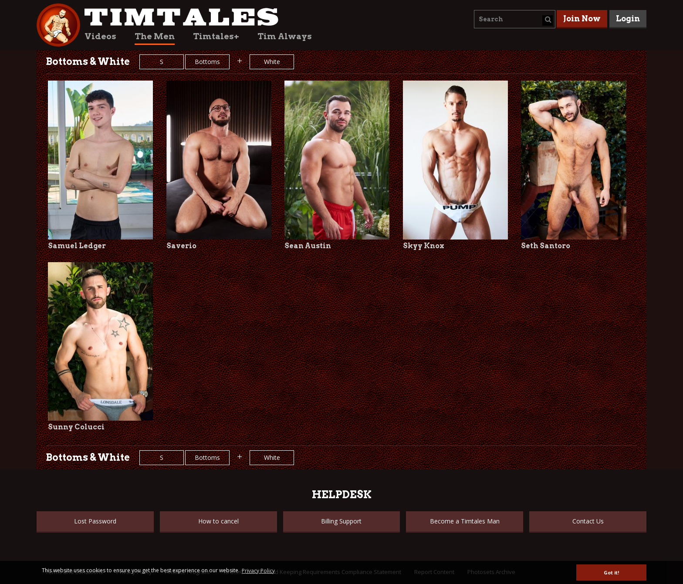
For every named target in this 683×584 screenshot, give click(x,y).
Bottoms (207, 61)
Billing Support (341, 521)
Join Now (582, 18)
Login (628, 18)
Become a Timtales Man (465, 521)
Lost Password (95, 521)
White (272, 61)
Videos (100, 36)
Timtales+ (216, 36)
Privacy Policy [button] (258, 570)
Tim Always (284, 36)
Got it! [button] (611, 572)
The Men (155, 36)
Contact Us (588, 521)
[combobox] (514, 19)
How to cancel (218, 521)
